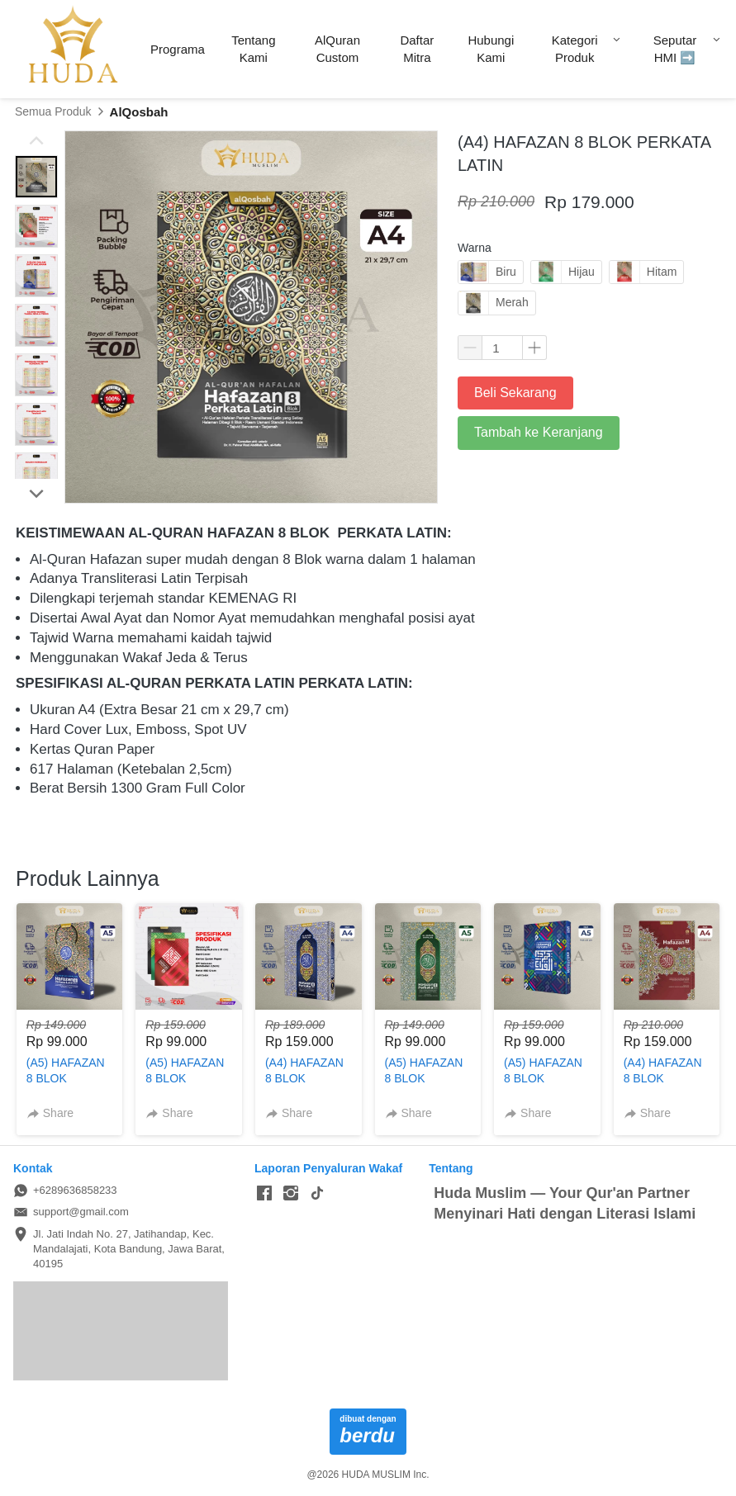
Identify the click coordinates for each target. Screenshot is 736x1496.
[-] (264, 1194)
